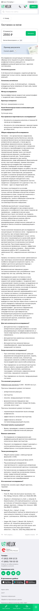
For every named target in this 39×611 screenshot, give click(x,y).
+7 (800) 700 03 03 (9, 561)
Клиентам (31, 2)
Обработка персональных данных (11, 599)
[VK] (3, 573)
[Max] (18, 573)
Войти (34, 6)
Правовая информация (8, 596)
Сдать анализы (6, 607)
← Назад (6, 18)
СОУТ (3, 593)
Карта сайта (5, 589)
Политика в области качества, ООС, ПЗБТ (14, 603)
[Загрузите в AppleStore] (6, 582)
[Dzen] (13, 573)
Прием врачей (16, 607)
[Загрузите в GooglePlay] (18, 582)
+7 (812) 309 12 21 (9, 558)
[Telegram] (8, 573)
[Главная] (19, 544)
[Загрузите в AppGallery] (30, 582)
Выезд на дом (26, 607)
